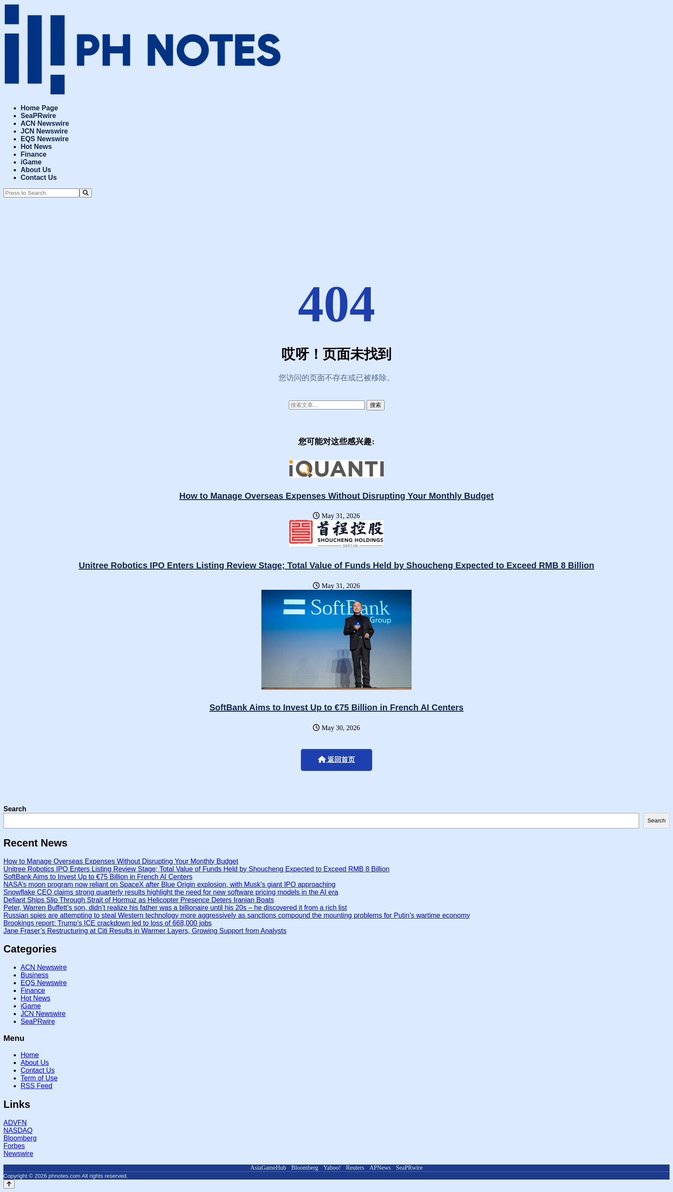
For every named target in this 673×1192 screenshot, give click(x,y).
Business (35, 975)
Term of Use (39, 1078)
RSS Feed (36, 1085)
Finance (33, 154)
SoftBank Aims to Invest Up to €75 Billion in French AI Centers (336, 707)
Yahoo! (332, 1168)
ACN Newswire (45, 123)
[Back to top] (9, 1184)
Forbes (14, 1146)
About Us (36, 169)
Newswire (18, 1153)
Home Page (39, 108)
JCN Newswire (44, 131)
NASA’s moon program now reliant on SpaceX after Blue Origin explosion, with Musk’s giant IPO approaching (169, 884)
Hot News (36, 146)
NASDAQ (18, 1130)
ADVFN (15, 1122)
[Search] (85, 192)
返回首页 (336, 759)
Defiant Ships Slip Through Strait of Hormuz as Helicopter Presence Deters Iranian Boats (138, 900)
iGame (31, 162)
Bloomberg (19, 1138)
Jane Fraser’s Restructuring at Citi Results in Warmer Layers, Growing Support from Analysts (145, 930)
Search (14, 809)
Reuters (355, 1168)
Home (30, 1055)
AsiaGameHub (268, 1168)
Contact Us (39, 177)
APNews (380, 1168)
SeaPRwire (38, 115)
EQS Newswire (45, 139)
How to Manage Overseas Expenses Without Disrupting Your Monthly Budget (336, 495)
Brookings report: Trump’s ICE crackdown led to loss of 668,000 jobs (107, 923)
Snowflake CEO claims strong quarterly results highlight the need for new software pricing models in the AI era (170, 892)
